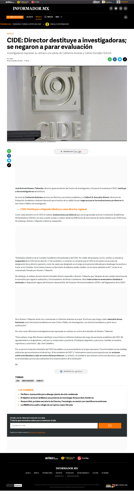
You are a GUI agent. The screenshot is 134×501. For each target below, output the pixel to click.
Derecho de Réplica (66, 487)
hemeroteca (59, 476)
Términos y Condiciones (37, 432)
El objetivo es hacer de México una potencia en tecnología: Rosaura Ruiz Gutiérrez (57, 398)
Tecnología (70, 473)
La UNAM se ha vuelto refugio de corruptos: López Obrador (47, 405)
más (59, 17)
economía (105, 473)
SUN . (11, 58)
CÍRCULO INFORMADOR (59, 24)
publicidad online (73, 476)
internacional (47, 473)
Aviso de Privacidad (55, 487)
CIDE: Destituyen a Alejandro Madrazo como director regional (53, 209)
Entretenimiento (83, 473)
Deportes (59, 473)
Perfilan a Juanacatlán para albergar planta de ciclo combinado (49, 394)
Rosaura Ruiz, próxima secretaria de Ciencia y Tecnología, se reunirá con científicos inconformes (64, 402)
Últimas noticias (15, 17)
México (39, 17)
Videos (48, 17)
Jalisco (29, 17)
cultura (95, 473)
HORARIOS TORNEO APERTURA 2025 (26, 24)
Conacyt (40, 381)
